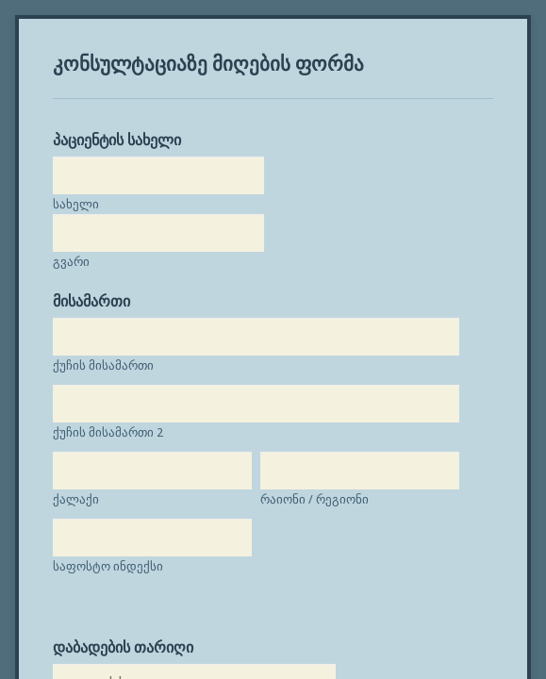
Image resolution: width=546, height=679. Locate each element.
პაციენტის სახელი (108, 118)
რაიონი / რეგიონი (98, 534)
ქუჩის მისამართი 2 (99, 400)
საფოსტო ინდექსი (99, 601)
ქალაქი (67, 467)
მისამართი (83, 269)
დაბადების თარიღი (114, 661)
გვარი (62, 240)
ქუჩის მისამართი (94, 333)
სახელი (67, 182)
